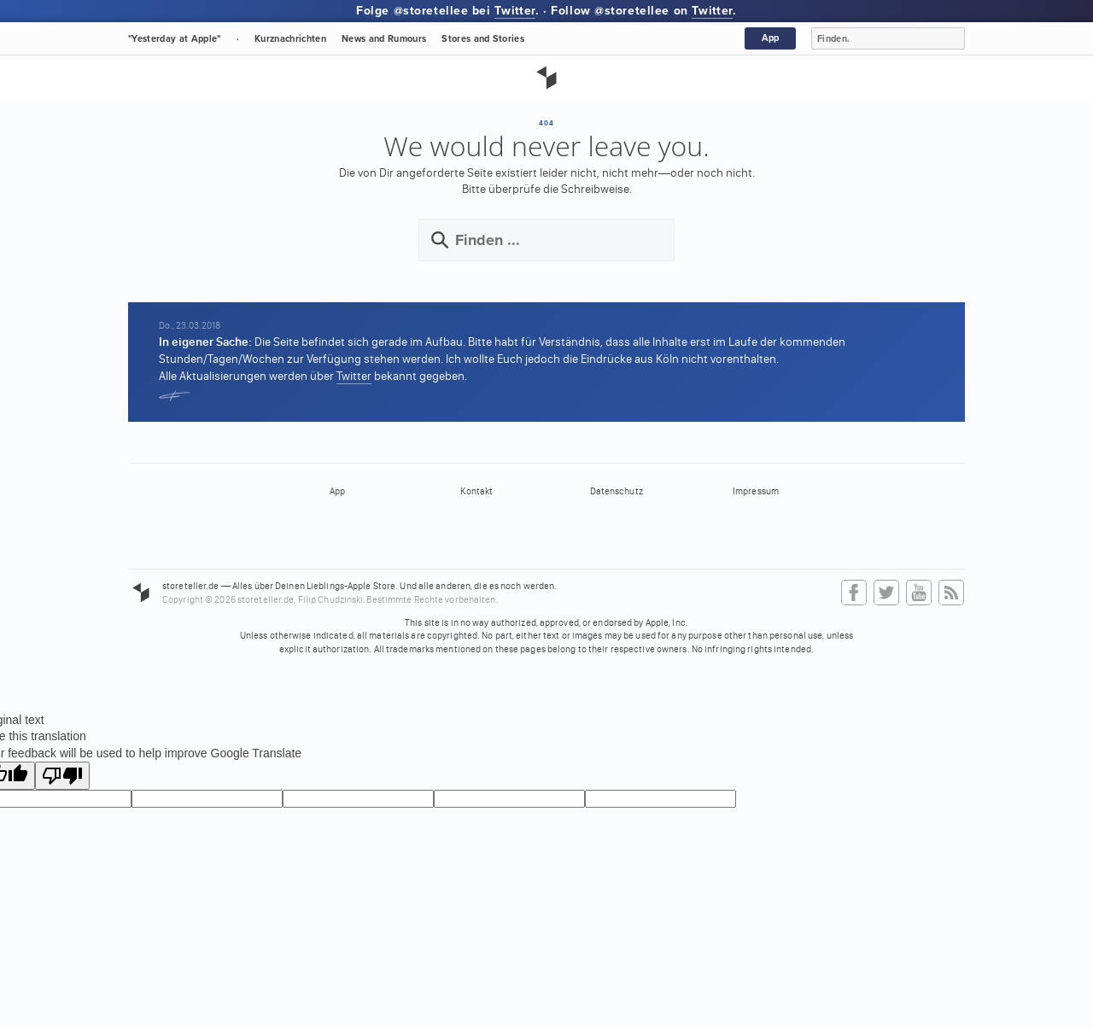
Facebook (854, 593)
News (384, 38)
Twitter (514, 10)
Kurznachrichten (290, 38)
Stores (482, 38)
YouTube (918, 593)
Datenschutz (616, 491)
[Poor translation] (62, 776)
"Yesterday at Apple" (174, 38)
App (771, 38)
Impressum (756, 491)
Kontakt (476, 491)
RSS (951, 593)
